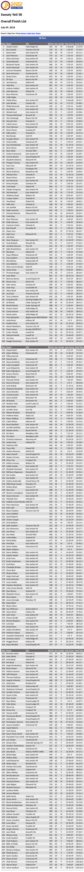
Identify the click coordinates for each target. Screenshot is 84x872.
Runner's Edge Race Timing (30, 33)
